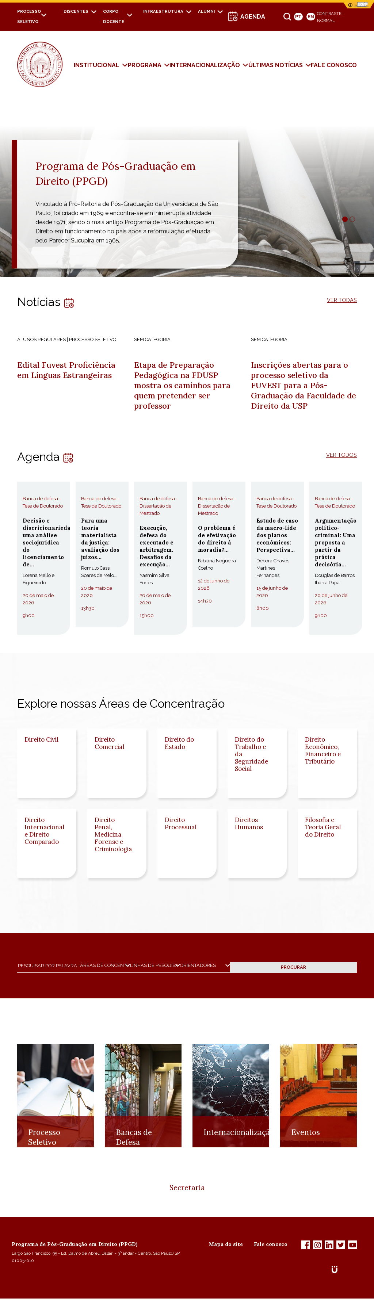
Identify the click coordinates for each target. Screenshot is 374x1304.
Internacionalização (204, 65)
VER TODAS (340, 300)
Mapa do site (226, 1249)
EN (311, 16)
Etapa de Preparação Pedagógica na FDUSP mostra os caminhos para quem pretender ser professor (186, 388)
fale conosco (334, 65)
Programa (144, 65)
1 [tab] (345, 219)
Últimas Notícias (275, 65)
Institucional (96, 65)
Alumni (206, 11)
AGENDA (252, 16)
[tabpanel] (187, 189)
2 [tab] (352, 219)
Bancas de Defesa (134, 1158)
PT (298, 16)
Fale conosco (270, 1249)
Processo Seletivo (44, 1158)
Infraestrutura (163, 11)
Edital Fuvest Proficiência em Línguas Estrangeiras (70, 371)
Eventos (305, 1153)
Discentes (76, 11)
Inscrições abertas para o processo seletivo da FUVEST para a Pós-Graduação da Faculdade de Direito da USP (303, 388)
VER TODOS (339, 460)
